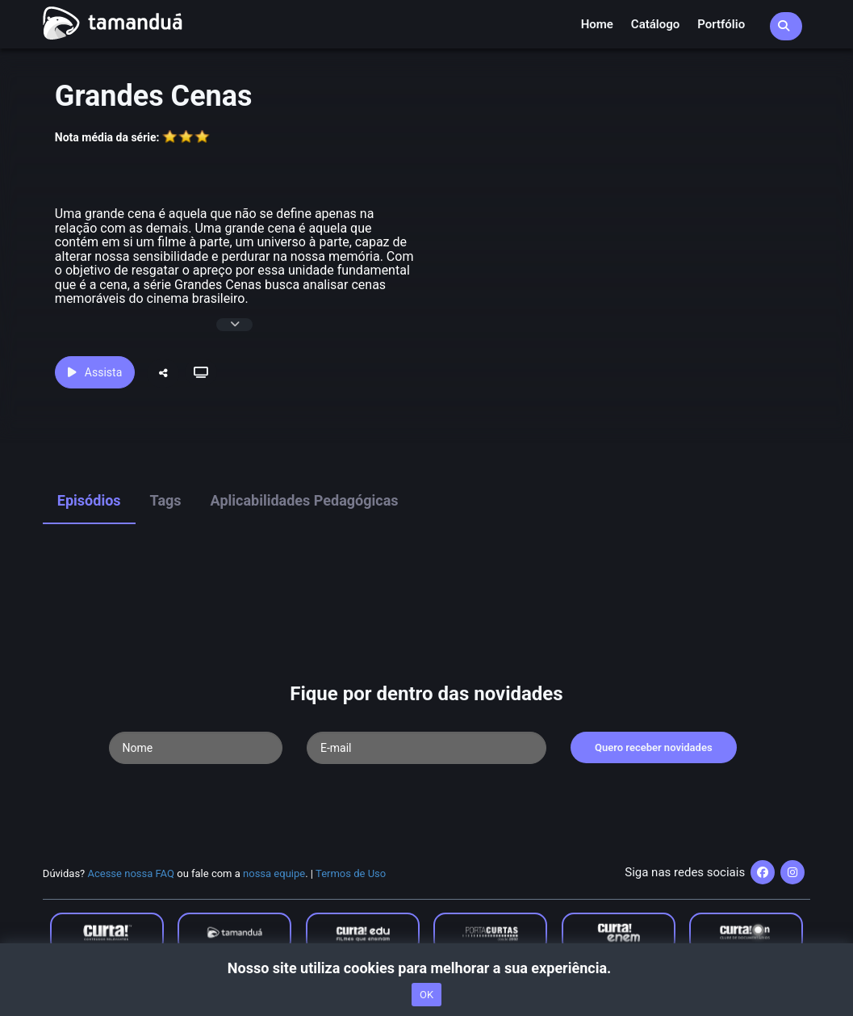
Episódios (89, 500)
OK (426, 995)
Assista (95, 372)
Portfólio (721, 24)
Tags (166, 500)
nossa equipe (274, 873)
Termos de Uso (351, 873)
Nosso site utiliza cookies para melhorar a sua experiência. (426, 967)
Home (597, 24)
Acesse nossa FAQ (130, 873)
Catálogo (655, 24)
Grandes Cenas (154, 96)
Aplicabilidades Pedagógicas (305, 500)
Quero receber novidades (654, 747)
